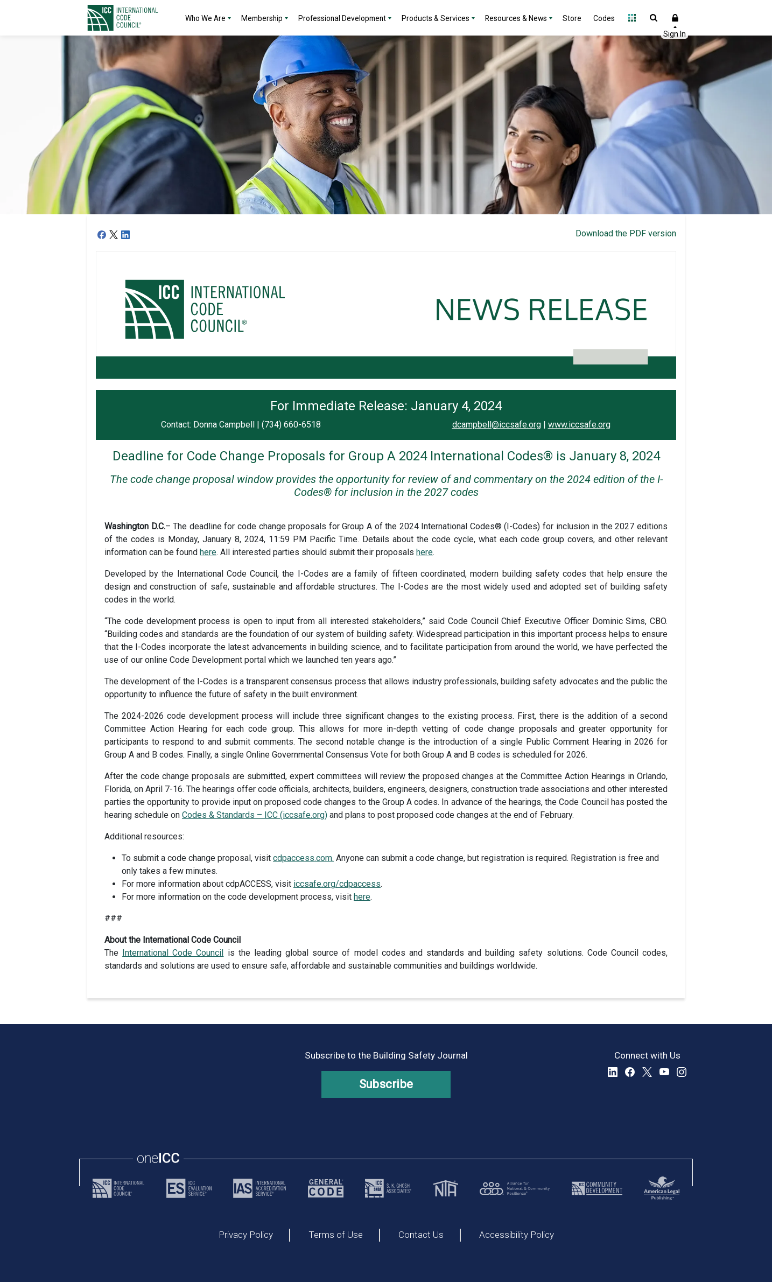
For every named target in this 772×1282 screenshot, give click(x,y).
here (208, 552)
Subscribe (386, 1084)
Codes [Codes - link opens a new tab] (604, 18)
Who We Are (205, 18)
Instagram (681, 1072)
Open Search (653, 18)
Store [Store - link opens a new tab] (572, 18)
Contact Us (421, 1235)
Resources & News (516, 18)
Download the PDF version (626, 233)
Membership (262, 18)
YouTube (664, 1072)
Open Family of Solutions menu (632, 18)
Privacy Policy (246, 1235)
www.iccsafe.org (579, 424)
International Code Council (172, 953)
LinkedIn (612, 1072)
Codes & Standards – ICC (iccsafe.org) (254, 815)
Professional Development (342, 18)
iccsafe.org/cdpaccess (337, 884)
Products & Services (435, 18)
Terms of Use (335, 1235)
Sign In (675, 18)
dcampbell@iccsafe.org (496, 424)
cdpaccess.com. (303, 858)
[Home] (129, 18)
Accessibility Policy (516, 1235)
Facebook (629, 1072)
